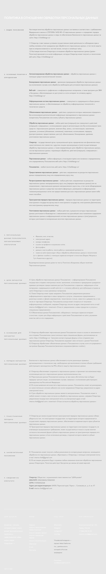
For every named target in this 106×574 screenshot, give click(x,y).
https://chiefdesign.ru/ (42, 38)
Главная (32, 525)
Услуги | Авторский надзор (36, 537)
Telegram (57, 528)
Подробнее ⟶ (9, 543)
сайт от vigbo (8, 568)
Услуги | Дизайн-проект (38, 533)
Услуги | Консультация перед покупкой (37, 529)
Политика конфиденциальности (62, 562)
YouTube (57, 534)
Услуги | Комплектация (37, 541)
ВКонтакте (58, 525)
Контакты (32, 550)
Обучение (32, 544)
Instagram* (58, 531)
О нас (31, 547)
